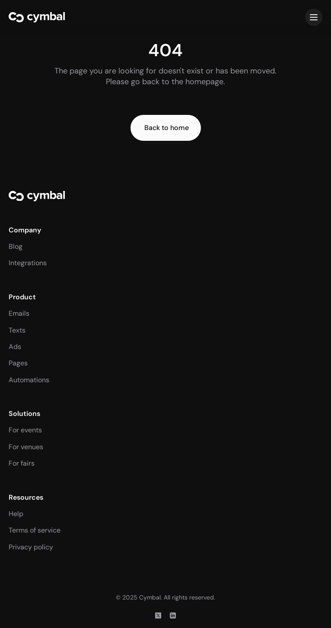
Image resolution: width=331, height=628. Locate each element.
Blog (15, 246)
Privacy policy (31, 547)
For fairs (22, 463)
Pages (18, 363)
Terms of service (34, 530)
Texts (17, 330)
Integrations (28, 262)
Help (16, 513)
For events (25, 430)
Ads (15, 346)
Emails (19, 313)
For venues (26, 446)
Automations (29, 379)
